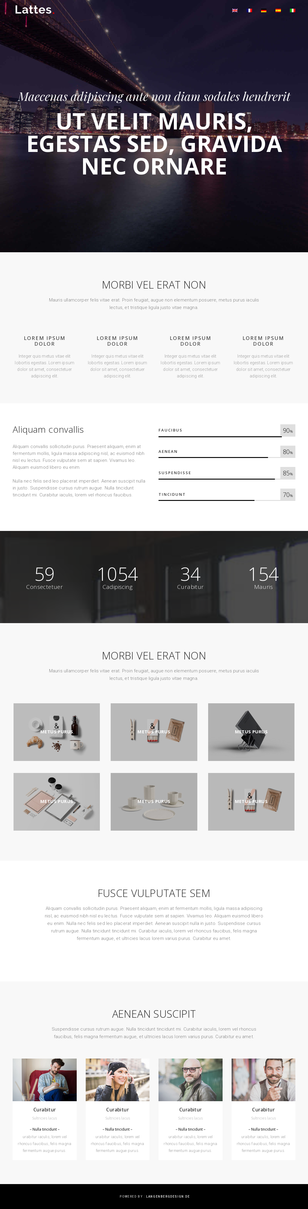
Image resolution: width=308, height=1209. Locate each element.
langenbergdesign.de (168, 1196)
